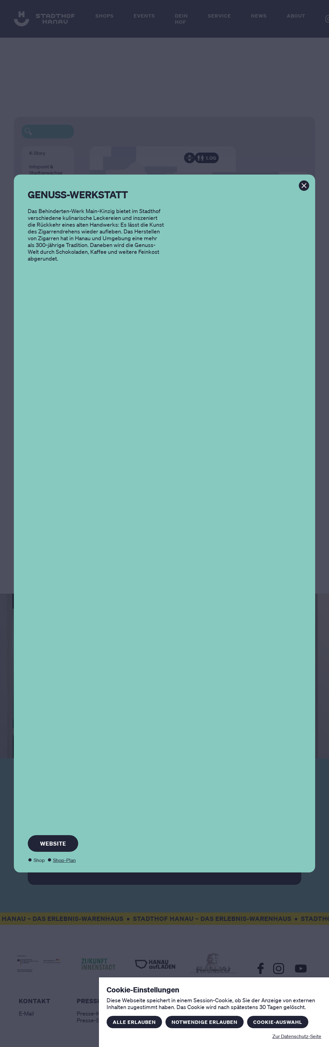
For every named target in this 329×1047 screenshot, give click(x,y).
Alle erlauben (134, 1022)
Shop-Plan (64, 860)
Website (53, 843)
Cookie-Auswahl (277, 1022)
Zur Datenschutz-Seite (296, 1036)
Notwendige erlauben (205, 1022)
